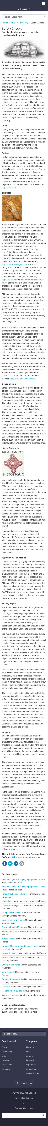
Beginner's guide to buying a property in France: (23, 881)
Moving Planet (32, 1073)
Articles (14, 23)
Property (24, 23)
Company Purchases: (21, 914)
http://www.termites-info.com (22, 379)
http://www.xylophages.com (14, 264)
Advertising (31, 1060)
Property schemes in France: (23, 895)
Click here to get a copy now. (26, 857)
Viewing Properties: (24, 996)
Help (24, 1103)
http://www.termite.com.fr (32, 280)
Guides (5, 1047)
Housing (5, 1060)
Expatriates (31, 1065)
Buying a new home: (21, 966)
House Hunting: (24, 953)
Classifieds (7, 1065)
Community (7, 1052)
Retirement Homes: (23, 933)
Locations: (23, 907)
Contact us (31, 1069)
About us (30, 1047)
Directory (6, 1069)
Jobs (4, 1056)
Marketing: (24, 901)
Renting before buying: (21, 991)
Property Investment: (22, 980)
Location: (22, 987)
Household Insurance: (20, 959)
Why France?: (21, 973)
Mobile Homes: (22, 940)
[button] (43, 3)
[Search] (43, 1115)
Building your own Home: (22, 921)
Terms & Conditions (24, 1108)
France (5, 23)
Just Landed (11, 3)
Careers (29, 1056)
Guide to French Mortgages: (22, 927)
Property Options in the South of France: (23, 947)
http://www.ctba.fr (10, 280)
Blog (28, 1052)
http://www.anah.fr (10, 188)
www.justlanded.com (24, 1098)
